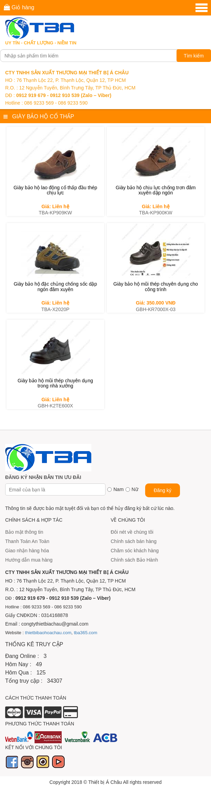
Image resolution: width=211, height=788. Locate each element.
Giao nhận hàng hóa (27, 550)
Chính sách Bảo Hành (134, 560)
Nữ (135, 489)
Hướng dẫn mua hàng (28, 560)
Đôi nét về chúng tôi (132, 532)
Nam (118, 489)
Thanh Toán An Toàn (27, 541)
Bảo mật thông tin (24, 532)
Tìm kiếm (194, 55)
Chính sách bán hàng (134, 541)
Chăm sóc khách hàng (135, 550)
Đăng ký (162, 490)
